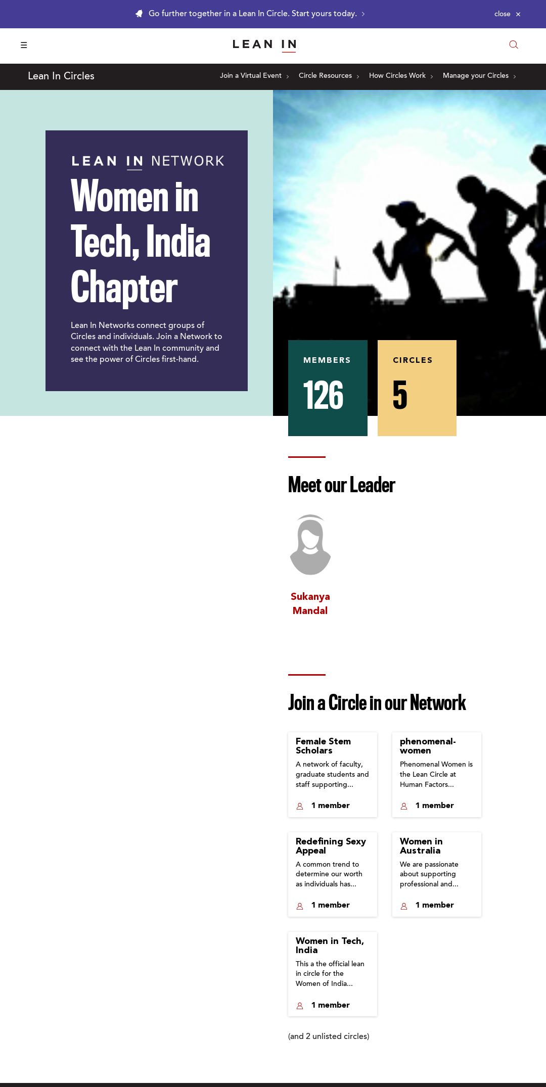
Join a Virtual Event (254, 76)
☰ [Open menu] (23, 46)
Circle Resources (329, 76)
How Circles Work (401, 76)
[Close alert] (507, 14)
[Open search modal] (514, 46)
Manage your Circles (479, 76)
